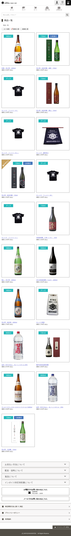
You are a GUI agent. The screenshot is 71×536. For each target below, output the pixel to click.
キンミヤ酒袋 (40, 322)
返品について (35, 476)
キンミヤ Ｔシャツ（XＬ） (10, 153)
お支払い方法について (35, 464)
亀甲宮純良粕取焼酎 (42, 365)
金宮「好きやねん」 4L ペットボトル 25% (49, 407)
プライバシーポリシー (12, 513)
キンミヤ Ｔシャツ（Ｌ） (10, 237)
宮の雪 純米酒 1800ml (9, 322)
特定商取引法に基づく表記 (14, 506)
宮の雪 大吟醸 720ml (9, 449)
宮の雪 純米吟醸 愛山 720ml (46, 110)
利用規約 (8, 519)
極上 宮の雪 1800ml (9, 280)
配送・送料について (35, 470)
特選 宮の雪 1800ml (9, 68)
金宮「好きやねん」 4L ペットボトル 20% (15, 365)
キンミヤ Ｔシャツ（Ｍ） (44, 195)
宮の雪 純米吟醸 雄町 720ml (46, 68)
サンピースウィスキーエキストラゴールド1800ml (17, 407)
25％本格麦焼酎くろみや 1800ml (46, 280)
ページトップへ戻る (61, 527)
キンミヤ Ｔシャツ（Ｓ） (10, 110)
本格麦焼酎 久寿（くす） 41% (46, 237)
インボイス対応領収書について (35, 482)
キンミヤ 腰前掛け (42, 153)
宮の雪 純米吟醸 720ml (10, 195)
